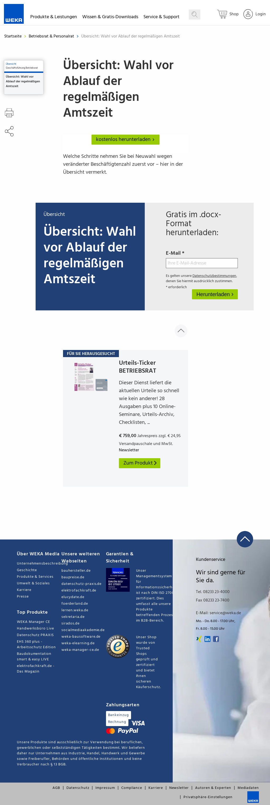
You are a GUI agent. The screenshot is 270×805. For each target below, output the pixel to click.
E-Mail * (202, 258)
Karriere (24, 590)
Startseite (13, 36)
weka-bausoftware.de (81, 637)
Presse (23, 596)
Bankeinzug (118, 715)
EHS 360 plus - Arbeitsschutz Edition (36, 644)
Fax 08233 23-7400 (212, 600)
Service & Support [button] (161, 18)
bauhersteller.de (76, 571)
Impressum (105, 788)
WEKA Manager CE (33, 622)
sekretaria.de (73, 617)
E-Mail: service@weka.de (218, 613)
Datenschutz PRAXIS (35, 635)
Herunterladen (213, 294)
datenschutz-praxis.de (81, 584)
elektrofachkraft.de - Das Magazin (36, 668)
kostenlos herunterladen (126, 139)
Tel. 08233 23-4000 (213, 592)
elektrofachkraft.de (79, 590)
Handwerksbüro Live (35, 628)
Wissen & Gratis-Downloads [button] (110, 18)
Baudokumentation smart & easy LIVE (34, 656)
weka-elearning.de (78, 643)
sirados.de (70, 623)
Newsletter (179, 788)
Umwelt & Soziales (33, 583)
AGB (56, 788)
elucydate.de (72, 597)
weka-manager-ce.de (80, 650)
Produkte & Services (35, 577)
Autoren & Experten (213, 788)
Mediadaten (248, 788)
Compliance (131, 788)
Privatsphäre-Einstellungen (208, 797)
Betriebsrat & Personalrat (52, 36)
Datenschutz (77, 788)
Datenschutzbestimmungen (214, 276)
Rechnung (117, 722)
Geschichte (27, 570)
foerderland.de (74, 604)
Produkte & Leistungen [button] (53, 18)
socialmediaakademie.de (83, 630)
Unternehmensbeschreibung (39, 563)
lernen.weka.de (74, 610)
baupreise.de (72, 577)
